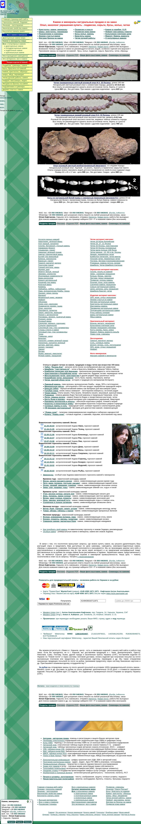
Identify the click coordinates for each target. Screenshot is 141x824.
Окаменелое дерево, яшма (50, 306)
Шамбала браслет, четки (101, 291)
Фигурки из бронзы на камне (15, 83)
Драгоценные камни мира (14, 38)
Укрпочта (92, 47)
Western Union (49, 612)
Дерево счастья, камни (13, 89)
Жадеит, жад (44, 269)
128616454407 (81, 634)
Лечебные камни (111, 812)
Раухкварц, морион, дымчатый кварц (54, 317)
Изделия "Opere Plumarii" (117, 789)
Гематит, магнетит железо (49, 263)
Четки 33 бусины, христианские (104, 246)
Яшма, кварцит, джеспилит (50, 353)
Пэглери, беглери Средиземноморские (107, 261)
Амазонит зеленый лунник (49, 252)
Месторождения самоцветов (15, 56)
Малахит (42, 295)
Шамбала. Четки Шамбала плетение (106, 265)
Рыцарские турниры (48, 804)
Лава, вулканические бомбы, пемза (53, 291)
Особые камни (49, 531)
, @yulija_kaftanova (116, 42)
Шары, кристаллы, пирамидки (53, 32)
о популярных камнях (14, 44)
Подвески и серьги (84, 29)
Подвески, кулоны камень (101, 280)
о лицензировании (85, 557)
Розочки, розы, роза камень (102, 282)
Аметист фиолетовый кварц (50, 254)
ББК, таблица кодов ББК (54, 751)
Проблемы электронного (54, 740)
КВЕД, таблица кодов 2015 (55, 753)
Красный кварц (45, 284)
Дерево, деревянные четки (102, 254)
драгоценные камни (13, 46)
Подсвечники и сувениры (14, 86)
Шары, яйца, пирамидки (13, 74)
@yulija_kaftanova (18, 812)
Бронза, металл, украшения (102, 323)
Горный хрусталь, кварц (48, 267)
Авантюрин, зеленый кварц (50, 241)
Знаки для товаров (51, 766)
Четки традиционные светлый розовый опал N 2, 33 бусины (82, 83)
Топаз (40, 334)
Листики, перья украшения (102, 278)
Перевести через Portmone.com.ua (53, 604)
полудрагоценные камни (15, 48)
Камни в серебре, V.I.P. (116, 29)
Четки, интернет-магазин (111, 814)
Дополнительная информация (56, 760)
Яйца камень (96, 317)
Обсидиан (42, 302)
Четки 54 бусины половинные (103, 248)
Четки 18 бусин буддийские (102, 241)
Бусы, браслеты (73, 814)
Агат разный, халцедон (48, 244)
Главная (51, 812)
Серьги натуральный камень (102, 287)
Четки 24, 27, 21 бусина (100, 244)
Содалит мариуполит (47, 325)
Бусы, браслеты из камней (14, 68)
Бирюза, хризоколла (47, 259)
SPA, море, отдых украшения (103, 297)
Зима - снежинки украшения (102, 274)
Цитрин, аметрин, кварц (48, 345)
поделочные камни (13, 50)
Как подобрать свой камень (55, 529)
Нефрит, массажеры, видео (15, 80)
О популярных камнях (116, 38)
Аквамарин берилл (46, 248)
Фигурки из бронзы (128, 814)
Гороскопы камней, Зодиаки (15, 22)
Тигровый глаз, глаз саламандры (52, 332)
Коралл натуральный (47, 280)
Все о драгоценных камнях (83, 787)
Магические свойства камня (15, 28)
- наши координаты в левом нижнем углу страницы (58, 686)
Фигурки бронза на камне (51, 38)
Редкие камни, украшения (49, 356)
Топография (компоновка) (54, 768)
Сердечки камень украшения (103, 284)
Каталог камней (89, 812)
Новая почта (102, 47)
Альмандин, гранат (46, 250)
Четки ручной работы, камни (15, 77)
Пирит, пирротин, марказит (50, 312)
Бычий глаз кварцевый (48, 256)
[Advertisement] (89, 7)
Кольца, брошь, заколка (100, 276)
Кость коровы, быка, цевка (102, 330)
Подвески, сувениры (115, 787)
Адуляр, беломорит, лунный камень (54, 246)
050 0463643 (57, 42)
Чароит (41, 349)
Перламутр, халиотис (47, 310)
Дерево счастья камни (49, 36)
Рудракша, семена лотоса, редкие (105, 263)
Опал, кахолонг (45, 308)
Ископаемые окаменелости (50, 276)
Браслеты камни (83, 36)
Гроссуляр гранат (46, 265)
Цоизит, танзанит (45, 347)
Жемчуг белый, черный (48, 272)
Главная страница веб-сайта (15, 19)
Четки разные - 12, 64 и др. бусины (105, 252)
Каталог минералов (75, 812)
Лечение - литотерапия (13, 25)
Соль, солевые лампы (100, 343)
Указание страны (50, 770)
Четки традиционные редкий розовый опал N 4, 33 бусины (82, 115)
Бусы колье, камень (84, 34)
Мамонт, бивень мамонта (117, 36)
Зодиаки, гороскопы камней (49, 789)
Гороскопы (100, 812)
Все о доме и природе (48, 802)
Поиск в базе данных (52, 755)
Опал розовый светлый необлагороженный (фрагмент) (79, 166)
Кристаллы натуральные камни (104, 304)
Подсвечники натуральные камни (105, 310)
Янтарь (41, 351)
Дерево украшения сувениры (103, 328)
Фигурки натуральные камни (102, 302)
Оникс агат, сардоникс (48, 304)
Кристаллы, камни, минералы (53, 29)
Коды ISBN (48, 743)
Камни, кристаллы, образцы (15, 71)
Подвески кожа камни (85, 32)
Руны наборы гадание (100, 312)
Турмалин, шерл (45, 336)
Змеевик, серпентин (47, 274)
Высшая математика (48, 800)
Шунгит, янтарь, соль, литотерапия (105, 345)
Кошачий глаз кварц (47, 282)
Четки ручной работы (85, 38)
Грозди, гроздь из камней (101, 272)
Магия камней (124, 812)
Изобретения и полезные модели (57, 773)
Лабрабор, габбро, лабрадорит (52, 289)
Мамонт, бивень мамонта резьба (104, 332)
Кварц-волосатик (45, 278)
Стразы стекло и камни (48, 330)
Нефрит (41, 300)
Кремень (42, 287)
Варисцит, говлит (45, 261)
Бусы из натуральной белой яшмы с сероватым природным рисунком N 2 (82, 198)
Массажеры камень (98, 306)
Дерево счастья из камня (101, 300)
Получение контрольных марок (56, 762)
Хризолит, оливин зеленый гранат (53, 340)
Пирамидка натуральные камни (104, 308)
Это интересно (61, 812)
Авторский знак (49, 745)
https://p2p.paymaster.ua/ (117, 593)
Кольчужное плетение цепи (118, 34)
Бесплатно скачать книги (14, 31)
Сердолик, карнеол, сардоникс (51, 323)
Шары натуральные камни (101, 315)
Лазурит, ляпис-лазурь (48, 293)
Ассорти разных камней (48, 239)
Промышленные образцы (54, 764)
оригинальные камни (14, 52)
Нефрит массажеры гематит (118, 32)
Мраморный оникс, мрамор (50, 297)
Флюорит (42, 338)
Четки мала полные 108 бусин (103, 250)
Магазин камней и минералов (103, 356)
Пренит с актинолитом (48, 315)
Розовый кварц (44, 321)
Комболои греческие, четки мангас (105, 256)
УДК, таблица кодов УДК (53, 749)
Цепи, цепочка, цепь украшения (104, 289)
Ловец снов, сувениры (100, 334)
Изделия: (46, 814)
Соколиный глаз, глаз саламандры (53, 328)
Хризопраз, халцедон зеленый (51, 343)
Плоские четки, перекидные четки (105, 259)
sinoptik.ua (19, 110)
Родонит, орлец (45, 319)
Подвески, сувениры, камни (15, 65)
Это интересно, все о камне (15, 59)
